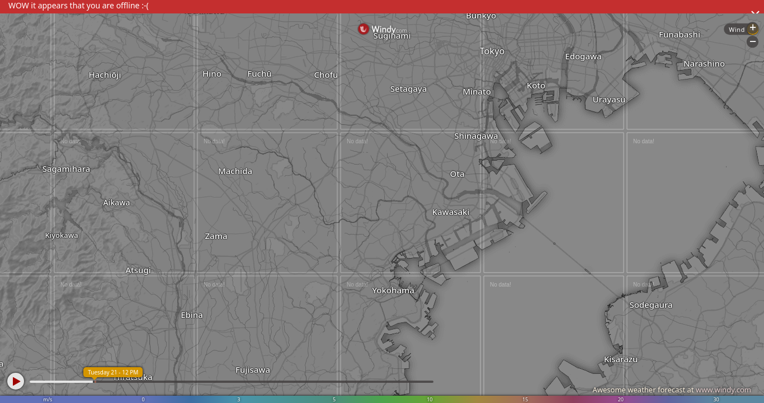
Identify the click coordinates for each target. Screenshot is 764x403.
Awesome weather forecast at (671, 390)
